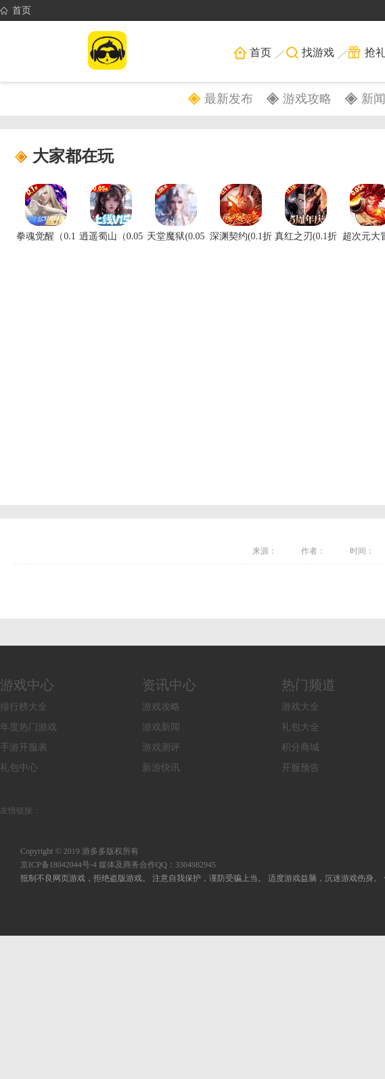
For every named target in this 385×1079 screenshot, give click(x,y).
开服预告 (300, 768)
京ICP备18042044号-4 (58, 864)
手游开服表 (23, 747)
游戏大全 (300, 707)
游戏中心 (27, 684)
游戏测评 (161, 747)
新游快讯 (161, 768)
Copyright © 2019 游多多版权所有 (79, 851)
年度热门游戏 (28, 727)
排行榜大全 (23, 707)
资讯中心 (169, 684)
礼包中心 (19, 768)
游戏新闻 (161, 727)
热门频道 (308, 684)
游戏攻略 (307, 98)
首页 (15, 10)
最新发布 (228, 98)
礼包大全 (300, 727)
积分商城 (300, 747)
